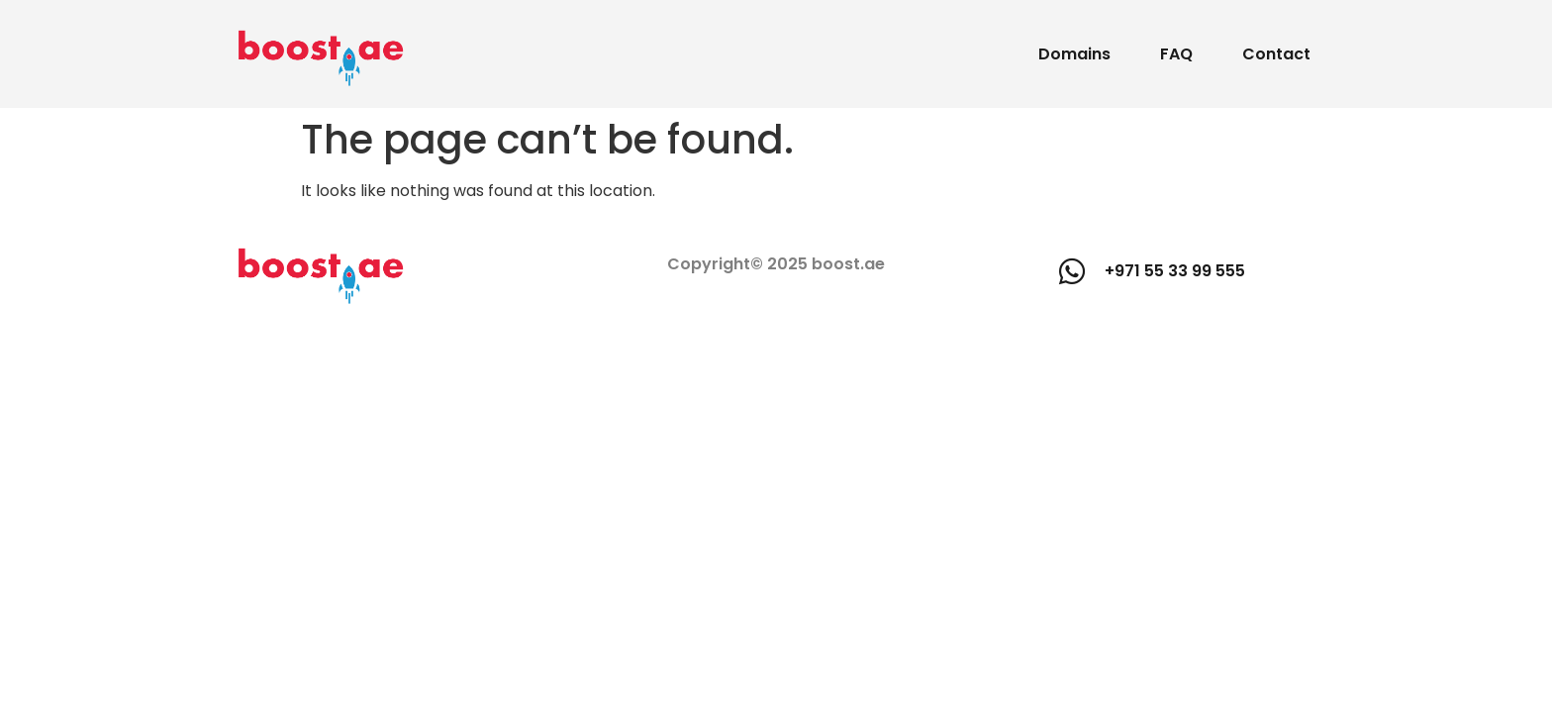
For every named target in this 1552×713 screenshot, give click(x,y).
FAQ (1176, 54)
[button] (1152, 271)
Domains (1074, 54)
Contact (1276, 54)
